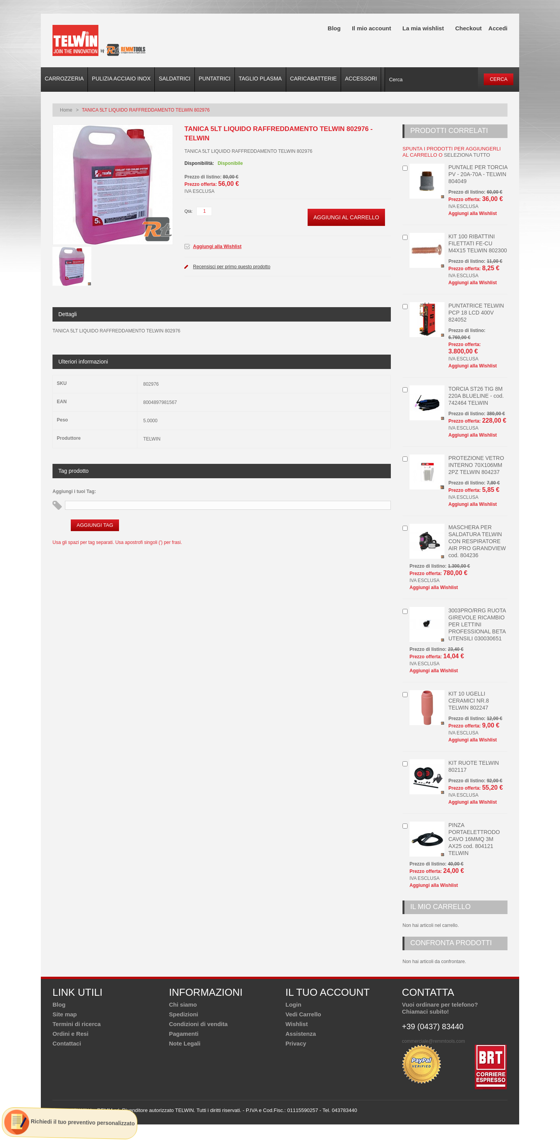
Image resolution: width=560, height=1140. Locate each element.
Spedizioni (183, 1014)
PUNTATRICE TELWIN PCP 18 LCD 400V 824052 (476, 312)
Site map (64, 1014)
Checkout (468, 28)
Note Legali (185, 1043)
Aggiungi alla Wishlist (217, 246)
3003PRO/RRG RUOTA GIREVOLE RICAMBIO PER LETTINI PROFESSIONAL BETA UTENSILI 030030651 (477, 624)
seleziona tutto (467, 155)
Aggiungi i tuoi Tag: (74, 491)
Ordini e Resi (70, 1033)
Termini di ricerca (76, 1024)
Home (66, 110)
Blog (334, 28)
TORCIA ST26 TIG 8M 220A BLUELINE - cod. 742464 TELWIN (476, 396)
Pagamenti (184, 1033)
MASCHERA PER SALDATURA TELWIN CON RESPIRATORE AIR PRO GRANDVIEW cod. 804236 (477, 541)
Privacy (295, 1043)
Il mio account (371, 28)
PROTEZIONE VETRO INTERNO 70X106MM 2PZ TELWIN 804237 (476, 465)
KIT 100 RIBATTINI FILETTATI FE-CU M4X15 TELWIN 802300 (477, 243)
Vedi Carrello (303, 1014)
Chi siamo (183, 1004)
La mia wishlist (423, 28)
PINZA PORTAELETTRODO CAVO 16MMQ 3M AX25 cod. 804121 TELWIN (474, 839)
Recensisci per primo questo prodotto (231, 266)
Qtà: (188, 211)
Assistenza (300, 1033)
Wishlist (296, 1024)
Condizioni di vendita (198, 1024)
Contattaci (66, 1043)
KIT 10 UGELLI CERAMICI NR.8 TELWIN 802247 (468, 701)
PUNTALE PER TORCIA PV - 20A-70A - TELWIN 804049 (478, 174)
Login (293, 1004)
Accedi (498, 28)
